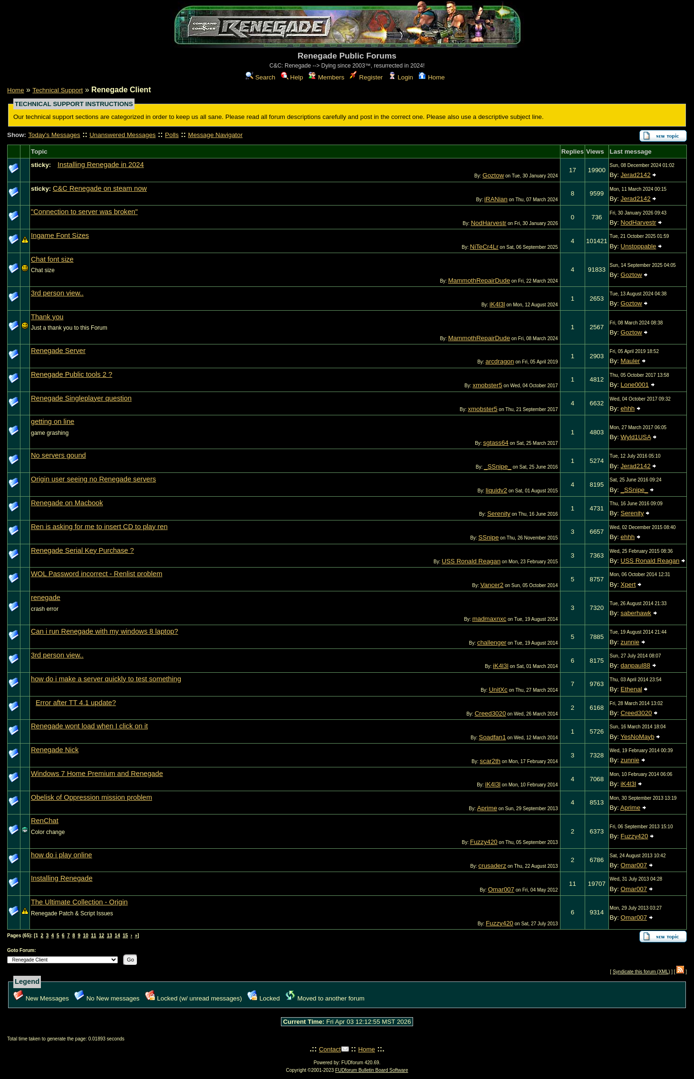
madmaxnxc (489, 618)
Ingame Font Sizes (60, 235)
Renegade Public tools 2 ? (71, 374)
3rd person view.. (57, 293)
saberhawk (636, 613)
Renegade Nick (54, 750)
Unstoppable (638, 246)
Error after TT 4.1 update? (76, 702)
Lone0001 (635, 384)
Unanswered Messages (122, 134)
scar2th (490, 761)
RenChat (44, 820)
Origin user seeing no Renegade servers (93, 479)
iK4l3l (497, 304)
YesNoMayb (637, 736)
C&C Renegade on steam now (100, 188)
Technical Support (57, 90)
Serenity (499, 513)
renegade (45, 597)
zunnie (630, 642)
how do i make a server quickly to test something (106, 679)
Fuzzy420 (484, 841)
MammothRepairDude (479, 280)
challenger (492, 642)
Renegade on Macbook (67, 503)
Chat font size (52, 259)
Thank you (47, 317)
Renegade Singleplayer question (81, 398)
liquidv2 (496, 490)
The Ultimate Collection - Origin (79, 902)
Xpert (628, 584)
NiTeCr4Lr (484, 246)
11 (93, 935)
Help (292, 77)
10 (85, 935)
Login (400, 77)
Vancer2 (491, 585)
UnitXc (498, 689)
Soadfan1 (492, 737)
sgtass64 (495, 442)
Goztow (493, 175)
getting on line (52, 421)
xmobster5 (487, 385)
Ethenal (631, 689)
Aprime (487, 808)
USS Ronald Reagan (471, 561)
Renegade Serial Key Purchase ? (82, 550)
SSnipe (488, 537)
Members (326, 77)
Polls (172, 134)
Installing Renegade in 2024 (101, 164)
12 (101, 935)
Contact (330, 1049)
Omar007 (634, 865)
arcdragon (499, 361)
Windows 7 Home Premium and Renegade (97, 773)
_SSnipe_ (497, 466)
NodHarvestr (488, 222)
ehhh (628, 408)
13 (109, 935)
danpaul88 (635, 665)
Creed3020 (490, 713)
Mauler (630, 360)
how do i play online (61, 855)
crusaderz (492, 865)
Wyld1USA (636, 437)
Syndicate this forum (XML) (641, 971)
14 (117, 935)
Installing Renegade (62, 878)
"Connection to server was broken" (84, 212)
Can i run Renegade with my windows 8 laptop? (104, 631)
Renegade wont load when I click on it (89, 726)
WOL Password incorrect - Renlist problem (96, 574)
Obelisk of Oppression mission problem (91, 797)
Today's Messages (54, 134)
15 (125, 935)
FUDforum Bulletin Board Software (371, 1070)
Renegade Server (58, 350)
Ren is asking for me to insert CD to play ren (99, 526)
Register (366, 77)
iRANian (496, 199)
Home (431, 77)
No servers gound (58, 455)
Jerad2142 (636, 174)
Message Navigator (215, 134)
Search (260, 77)
